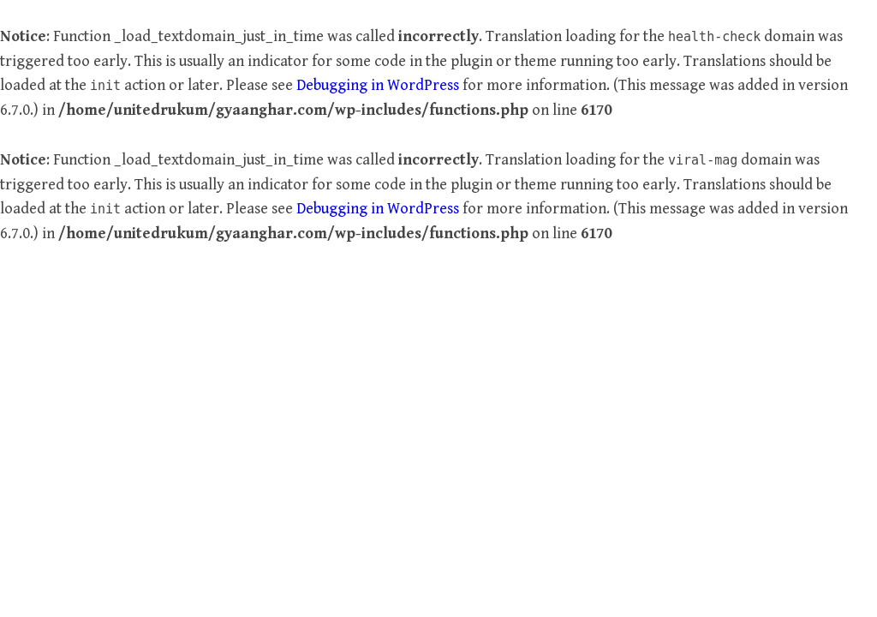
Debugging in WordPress (377, 85)
